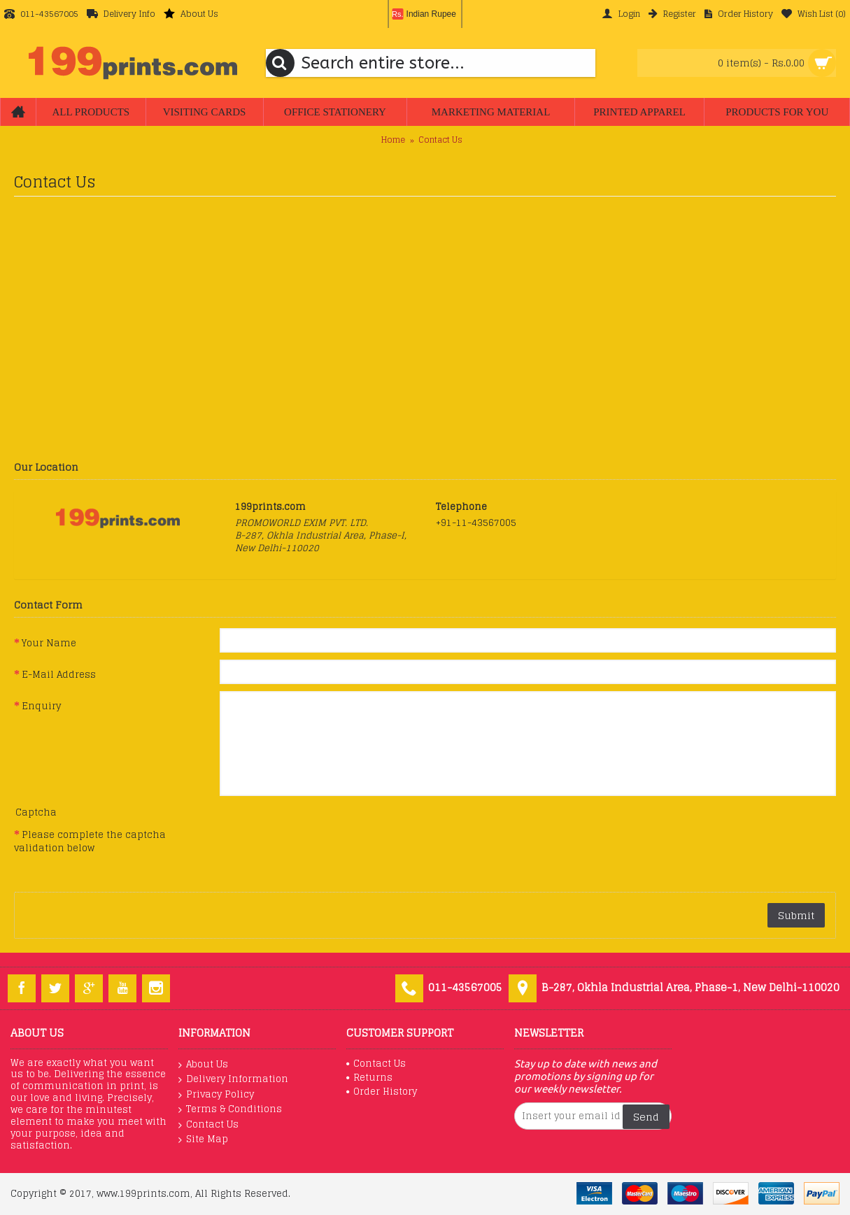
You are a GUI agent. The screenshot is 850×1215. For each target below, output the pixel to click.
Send (646, 1116)
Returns (369, 1078)
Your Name (49, 643)
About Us (203, 1065)
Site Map (203, 1139)
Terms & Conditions (230, 1109)
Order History (381, 1092)
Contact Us (440, 139)
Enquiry (41, 705)
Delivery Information (233, 1079)
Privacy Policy (216, 1095)
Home (393, 139)
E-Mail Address (59, 674)
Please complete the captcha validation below (90, 841)
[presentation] (326, 847)
